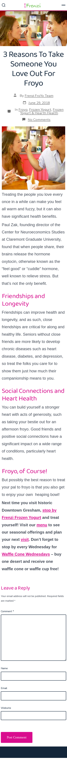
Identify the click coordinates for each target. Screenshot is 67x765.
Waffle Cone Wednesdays (26, 554)
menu (42, 525)
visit (25, 539)
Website (6, 708)
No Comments (39, 119)
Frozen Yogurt (40, 109)
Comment (7, 611)
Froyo (23, 109)
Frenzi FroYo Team (39, 95)
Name (4, 668)
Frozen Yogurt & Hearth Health (42, 111)
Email (4, 688)
